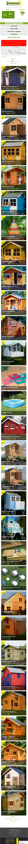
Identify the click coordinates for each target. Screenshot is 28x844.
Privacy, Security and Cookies (14, 832)
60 (11, 818)
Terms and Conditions (14, 834)
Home (7, 23)
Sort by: (9, 61)
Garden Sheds (14, 23)
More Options (14, 34)
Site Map (14, 836)
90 (13, 818)
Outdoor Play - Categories (14, 31)
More (21, 23)
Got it (17, 839)
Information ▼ (22, 9)
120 (15, 818)
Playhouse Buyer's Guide (18, 54)
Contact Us (8, 9)
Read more (4, 56)
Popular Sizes (14, 26)
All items (19, 818)
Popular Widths (14, 28)
